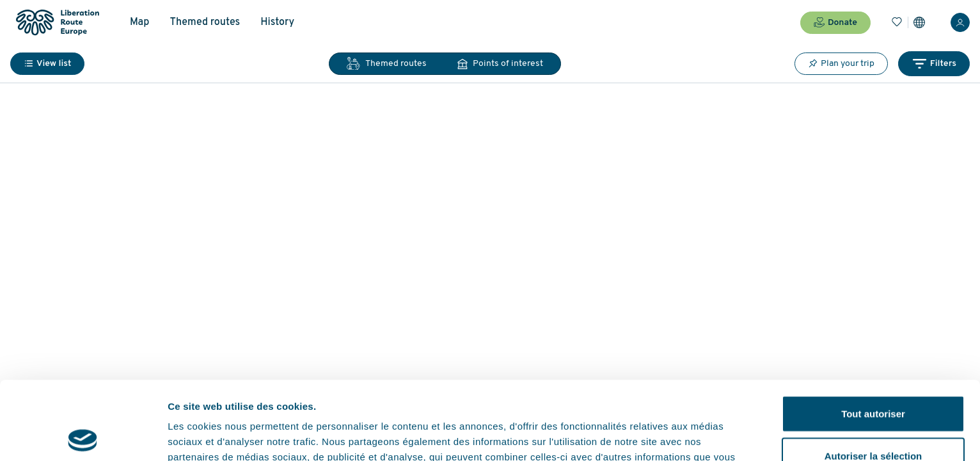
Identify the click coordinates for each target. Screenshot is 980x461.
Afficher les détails (704, 435)
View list (47, 63)
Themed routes (205, 22)
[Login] (960, 22)
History (277, 22)
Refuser (873, 419)
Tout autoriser (873, 335)
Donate (835, 22)
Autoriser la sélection (873, 377)
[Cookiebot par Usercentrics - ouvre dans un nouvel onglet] (83, 436)
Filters (934, 64)
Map (139, 22)
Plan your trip (841, 63)
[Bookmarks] (897, 22)
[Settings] (919, 22)
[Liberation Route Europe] (57, 22)
